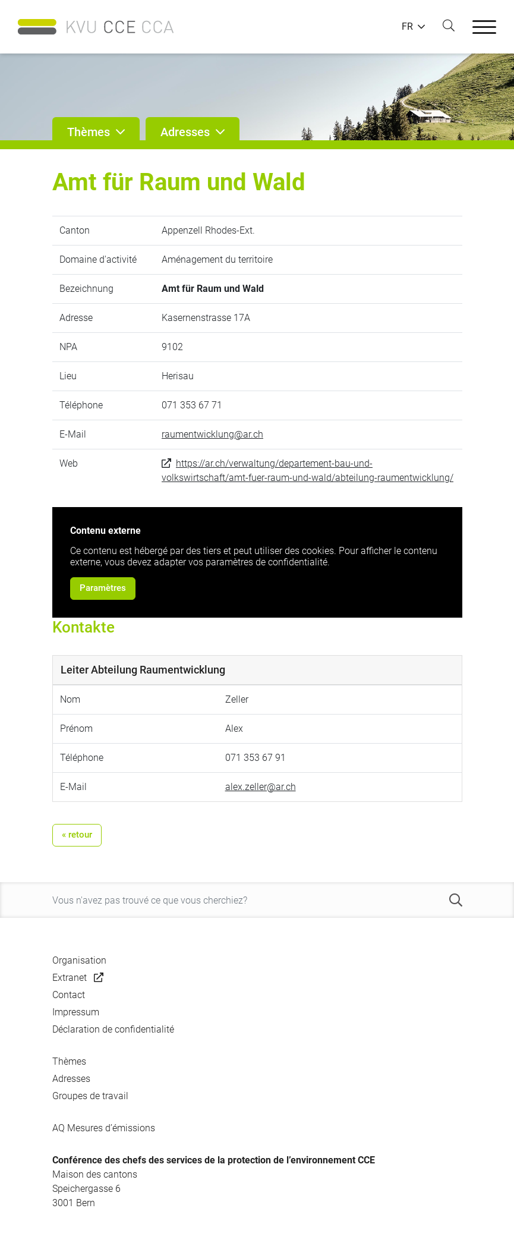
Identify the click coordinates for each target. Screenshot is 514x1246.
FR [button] (407, 27)
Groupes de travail (90, 1096)
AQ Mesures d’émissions (103, 1128)
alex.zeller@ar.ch (260, 786)
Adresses (71, 1078)
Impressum (75, 1012)
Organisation (79, 960)
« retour (77, 834)
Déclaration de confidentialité (113, 1029)
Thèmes (69, 1061)
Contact (68, 994)
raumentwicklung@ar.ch (212, 434)
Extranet (69, 977)
